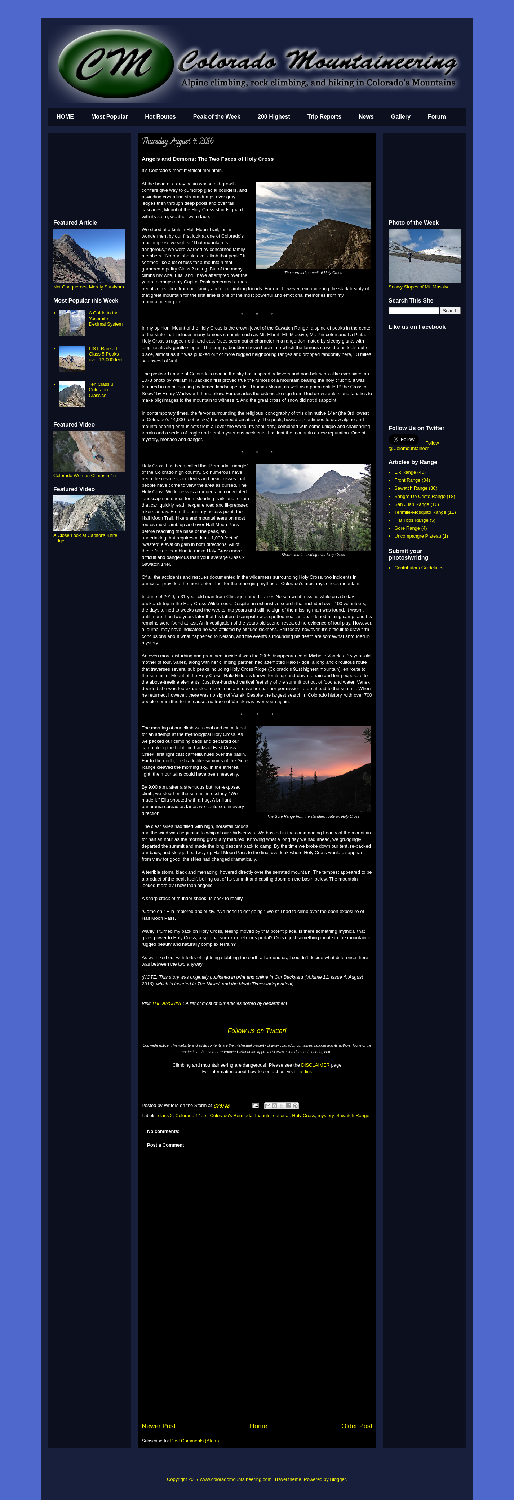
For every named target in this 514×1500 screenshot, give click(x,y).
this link (304, 1071)
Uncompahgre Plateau (417, 536)
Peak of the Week (216, 117)
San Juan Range (411, 504)
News (366, 117)
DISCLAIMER (315, 1065)
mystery (326, 1115)
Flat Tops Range (411, 520)
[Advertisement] (257, 1367)
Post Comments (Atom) (194, 1440)
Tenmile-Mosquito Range (420, 512)
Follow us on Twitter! (257, 1030)
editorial (281, 1115)
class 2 (165, 1115)
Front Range (407, 480)
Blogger (338, 1479)
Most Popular (109, 117)
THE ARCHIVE (167, 1003)
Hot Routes (160, 117)
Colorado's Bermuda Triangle (240, 1115)
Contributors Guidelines (418, 567)
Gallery (401, 117)
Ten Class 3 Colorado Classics (101, 389)
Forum (437, 117)
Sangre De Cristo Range (420, 496)
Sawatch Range (352, 1115)
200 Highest (274, 117)
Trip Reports (324, 117)
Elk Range (405, 472)
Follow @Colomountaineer (414, 445)
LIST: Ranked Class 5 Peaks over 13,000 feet (106, 354)
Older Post (356, 1426)
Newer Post (159, 1426)
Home (258, 1426)
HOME (65, 117)
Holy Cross (303, 1115)
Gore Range (407, 528)
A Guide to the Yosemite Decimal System (106, 318)
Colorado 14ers (191, 1115)
